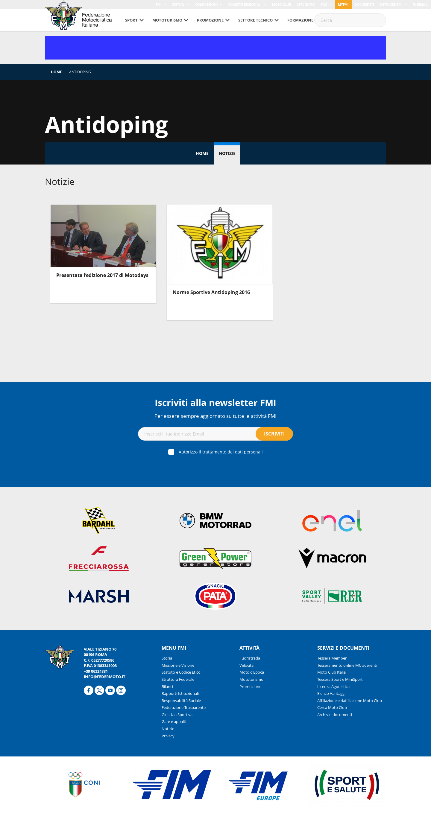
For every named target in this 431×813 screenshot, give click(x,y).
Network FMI (391, 4)
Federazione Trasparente (184, 707)
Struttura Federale (178, 679)
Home (56, 71)
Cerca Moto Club (332, 707)
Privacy (168, 736)
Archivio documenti (334, 714)
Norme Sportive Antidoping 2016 (211, 292)
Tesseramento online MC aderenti (347, 665)
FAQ (324, 4)
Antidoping (80, 71)
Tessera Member (332, 658)
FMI (159, 4)
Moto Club (281, 4)
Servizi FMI (306, 4)
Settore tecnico (255, 20)
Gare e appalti (174, 721)
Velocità (246, 665)
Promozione (210, 20)
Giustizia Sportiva (177, 714)
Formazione (300, 20)
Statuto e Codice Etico (181, 672)
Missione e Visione (178, 665)
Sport (131, 20)
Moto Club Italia (331, 672)
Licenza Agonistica (333, 686)
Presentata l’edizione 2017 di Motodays (102, 275)
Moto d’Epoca (251, 672)
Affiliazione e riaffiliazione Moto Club (349, 700)
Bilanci (167, 686)
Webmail (420, 4)
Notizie (227, 153)
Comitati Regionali (245, 4)
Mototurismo (167, 20)
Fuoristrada (249, 658)
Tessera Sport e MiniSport (340, 679)
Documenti (364, 4)
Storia (167, 658)
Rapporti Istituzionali (180, 693)
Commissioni (206, 4)
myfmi (343, 4)
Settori (178, 4)
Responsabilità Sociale (181, 700)
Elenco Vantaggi (331, 693)
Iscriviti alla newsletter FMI (215, 402)
